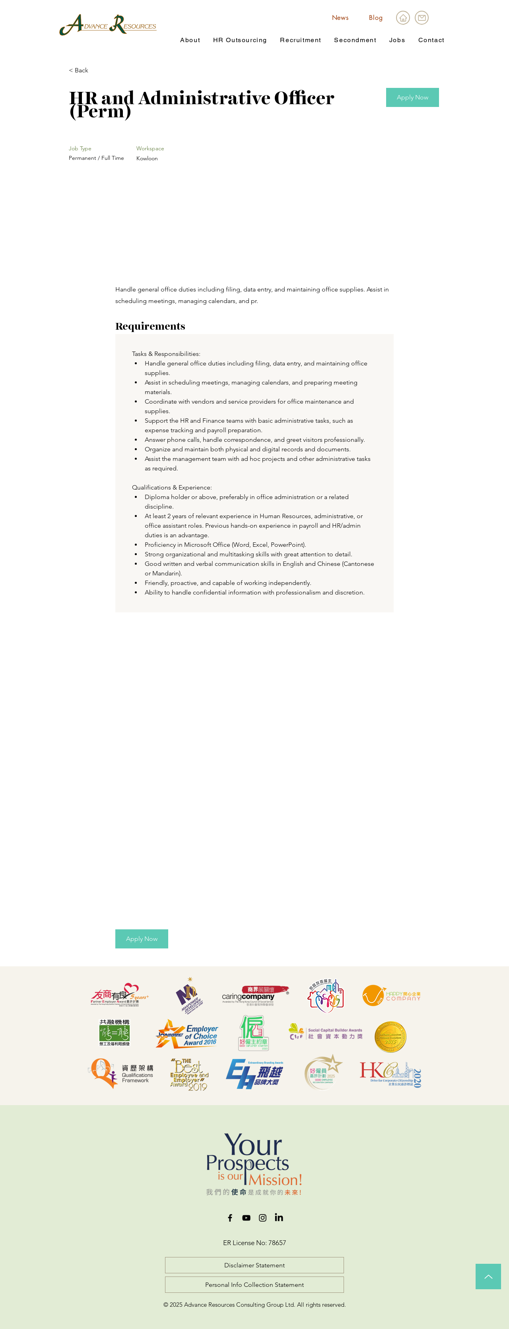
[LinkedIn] (279, 1218)
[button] (190, 40)
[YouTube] (246, 1218)
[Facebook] (230, 1218)
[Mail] (422, 18)
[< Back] (97, 70)
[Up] (488, 1276)
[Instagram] (263, 1218)
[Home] (403, 18)
